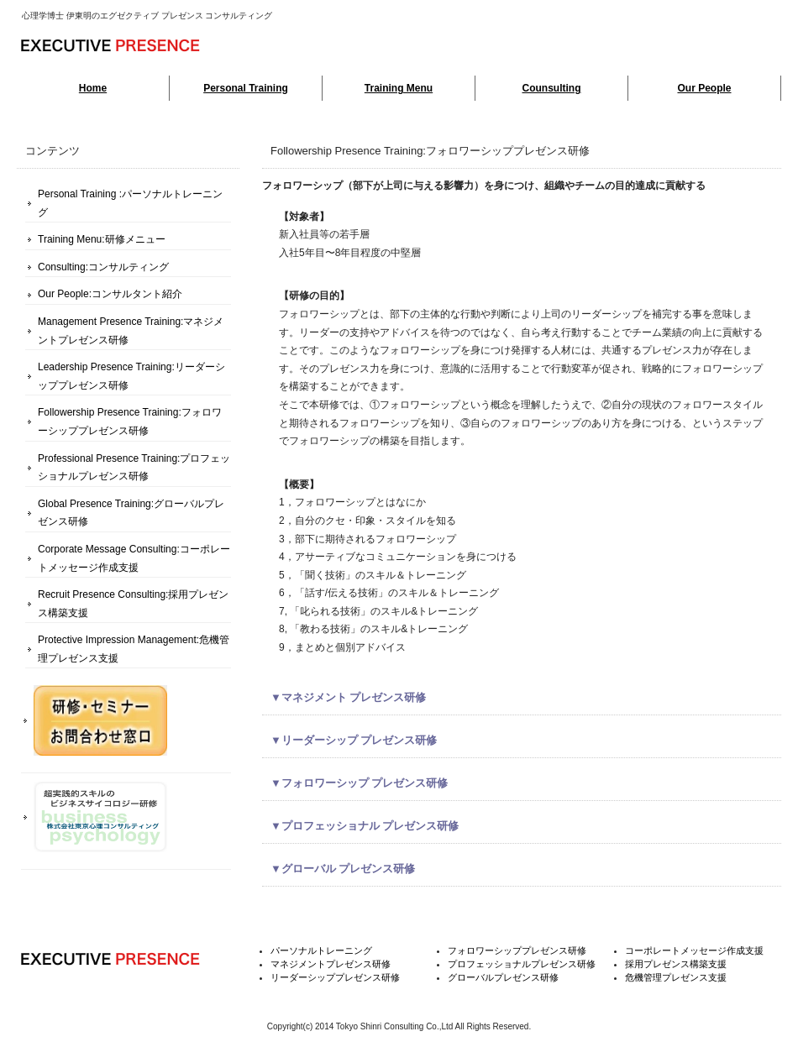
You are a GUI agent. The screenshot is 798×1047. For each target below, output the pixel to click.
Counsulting (551, 88)
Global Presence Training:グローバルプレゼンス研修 (131, 513)
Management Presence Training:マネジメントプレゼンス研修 (130, 331)
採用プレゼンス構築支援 (676, 964)
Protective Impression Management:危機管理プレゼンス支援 (133, 649)
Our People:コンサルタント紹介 (110, 294)
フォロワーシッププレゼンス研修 (517, 950)
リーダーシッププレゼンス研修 (335, 977)
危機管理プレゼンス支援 (676, 977)
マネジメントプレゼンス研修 (330, 964)
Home (93, 88)
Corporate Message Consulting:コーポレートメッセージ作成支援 (134, 558)
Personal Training (245, 88)
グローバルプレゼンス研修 (503, 977)
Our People (704, 88)
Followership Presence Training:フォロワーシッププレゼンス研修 (130, 421)
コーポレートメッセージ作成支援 (694, 950)
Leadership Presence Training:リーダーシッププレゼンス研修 (131, 376)
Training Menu (399, 88)
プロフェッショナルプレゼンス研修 (522, 964)
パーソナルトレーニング (321, 950)
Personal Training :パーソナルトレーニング (130, 203)
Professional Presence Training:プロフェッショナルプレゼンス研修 (134, 468)
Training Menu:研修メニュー (101, 239)
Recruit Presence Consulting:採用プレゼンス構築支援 (133, 604)
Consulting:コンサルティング (103, 267)
